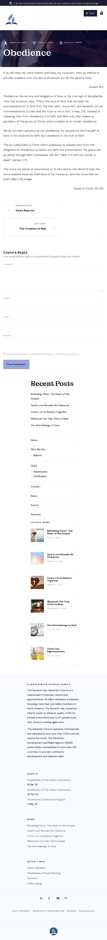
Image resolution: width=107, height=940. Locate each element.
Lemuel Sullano (17, 42)
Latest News (40, 504)
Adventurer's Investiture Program (46, 781)
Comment (9, 246)
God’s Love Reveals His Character (50, 387)
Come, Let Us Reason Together (49, 393)
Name (7, 279)
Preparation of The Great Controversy (49, 761)
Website (7, 317)
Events (35, 486)
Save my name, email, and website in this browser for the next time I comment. (42, 335)
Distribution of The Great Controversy (49, 771)
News (34, 477)
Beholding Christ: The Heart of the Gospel (60, 513)
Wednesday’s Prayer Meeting (43, 854)
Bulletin (37, 437)
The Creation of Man (76, 208)
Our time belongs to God (45, 407)
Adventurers (40, 453)
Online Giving (34, 865)
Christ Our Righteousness (56, 631)
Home (34, 421)
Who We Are (38, 431)
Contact (35, 468)
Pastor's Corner (73, 42)
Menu (90, 13)
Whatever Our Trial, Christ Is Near (50, 400)
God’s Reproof (30, 208)
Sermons (36, 496)
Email (6, 298)
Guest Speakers (36, 849)
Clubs (34, 447)
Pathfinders (40, 458)
